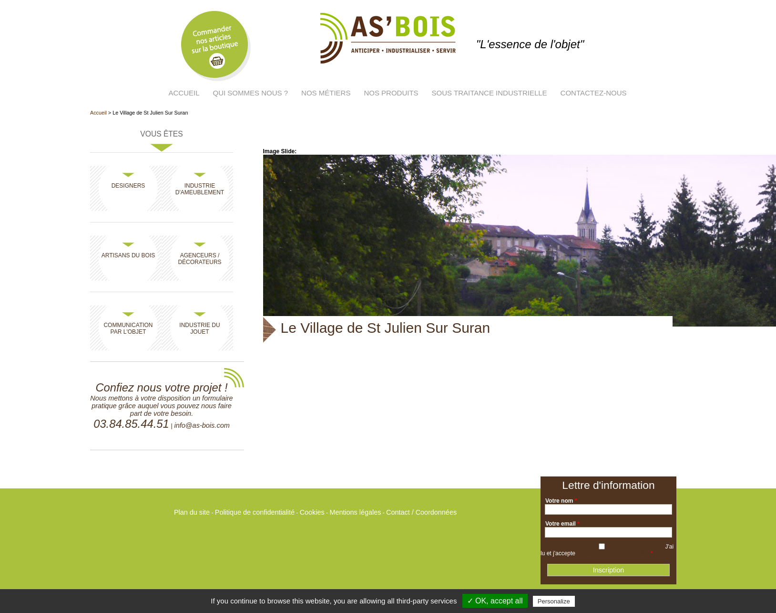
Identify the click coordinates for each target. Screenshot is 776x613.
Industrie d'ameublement (199, 189)
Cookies (312, 512)
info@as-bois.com (201, 425)
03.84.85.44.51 (131, 423)
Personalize (554, 601)
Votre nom (561, 500)
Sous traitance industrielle (489, 93)
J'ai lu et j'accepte (607, 550)
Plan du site (192, 512)
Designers (128, 185)
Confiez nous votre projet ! (161, 387)
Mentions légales (355, 512)
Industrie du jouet (199, 328)
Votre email (562, 523)
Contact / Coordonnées (421, 512)
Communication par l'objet (128, 328)
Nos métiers (325, 93)
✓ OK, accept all (495, 601)
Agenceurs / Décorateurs (199, 258)
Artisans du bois (128, 255)
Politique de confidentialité (255, 512)
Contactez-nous (594, 93)
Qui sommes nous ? (250, 93)
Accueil (184, 93)
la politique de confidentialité (613, 553)
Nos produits (391, 93)
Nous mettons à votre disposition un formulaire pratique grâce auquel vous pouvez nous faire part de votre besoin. (161, 405)
